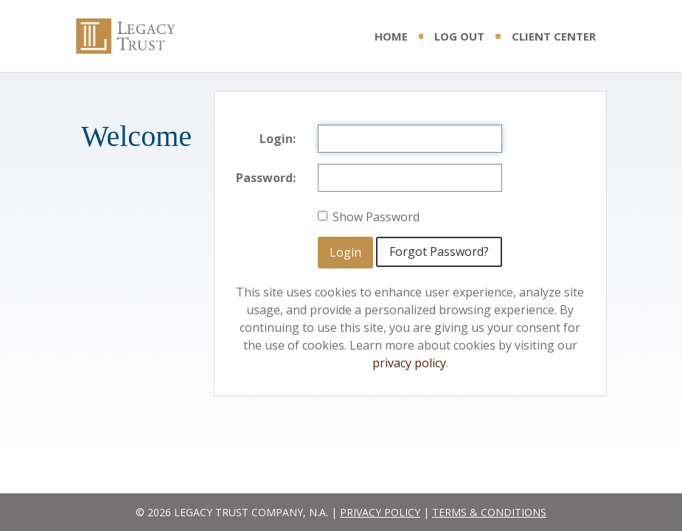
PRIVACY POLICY (380, 512)
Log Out (459, 36)
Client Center (554, 36)
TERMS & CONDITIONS (489, 512)
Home (391, 36)
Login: (278, 139)
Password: (266, 178)
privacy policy (409, 363)
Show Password (369, 217)
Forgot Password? (439, 251)
